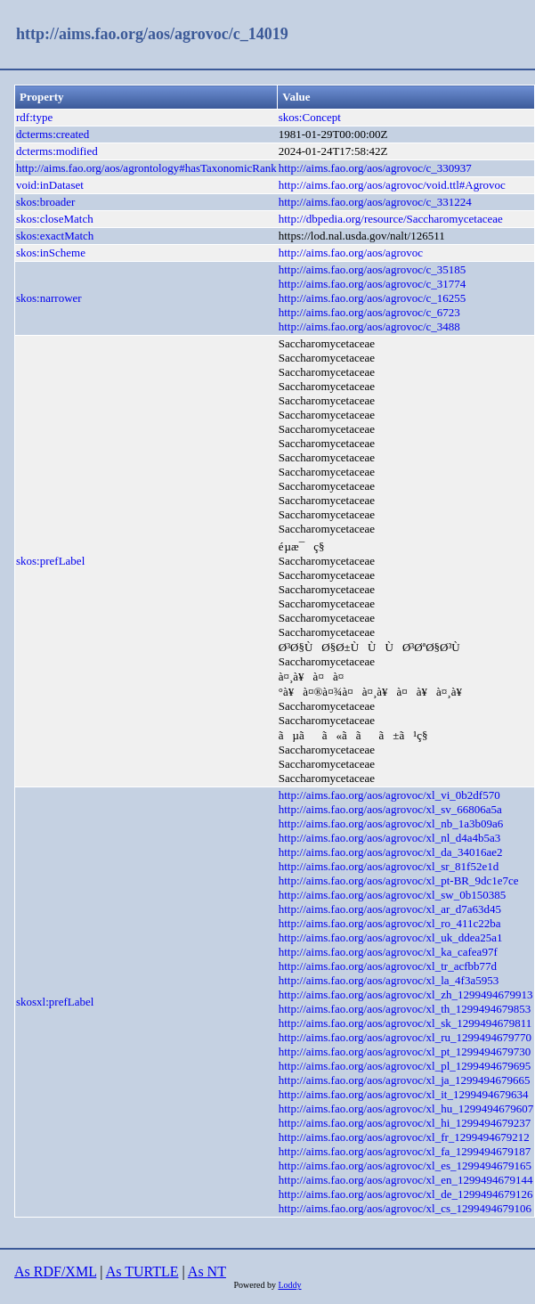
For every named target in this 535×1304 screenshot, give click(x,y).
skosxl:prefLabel (54, 1001)
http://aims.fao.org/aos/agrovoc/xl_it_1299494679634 (404, 1094)
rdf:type (34, 117)
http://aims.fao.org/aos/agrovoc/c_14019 (152, 34)
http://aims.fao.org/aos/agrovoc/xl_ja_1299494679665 (405, 1080)
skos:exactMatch (54, 235)
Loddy (289, 1285)
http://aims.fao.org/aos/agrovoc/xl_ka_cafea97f (388, 951)
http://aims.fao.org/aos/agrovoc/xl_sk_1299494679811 (405, 1023)
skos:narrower (49, 298)
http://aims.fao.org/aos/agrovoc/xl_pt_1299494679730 (405, 1051)
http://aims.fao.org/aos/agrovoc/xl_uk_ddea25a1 (391, 937)
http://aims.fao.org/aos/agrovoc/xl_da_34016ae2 (391, 852)
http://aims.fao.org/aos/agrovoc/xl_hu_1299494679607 (406, 1108)
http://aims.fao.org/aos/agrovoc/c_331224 (375, 201)
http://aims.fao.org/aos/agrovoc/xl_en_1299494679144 (406, 1179)
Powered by (255, 1285)
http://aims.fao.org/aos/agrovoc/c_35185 (372, 269)
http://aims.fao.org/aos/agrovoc (351, 252)
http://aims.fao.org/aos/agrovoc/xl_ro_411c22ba (390, 923)
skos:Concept (310, 117)
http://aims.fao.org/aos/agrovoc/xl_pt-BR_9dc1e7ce (399, 880)
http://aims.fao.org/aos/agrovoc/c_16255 (372, 298)
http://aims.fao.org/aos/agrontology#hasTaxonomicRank (146, 168)
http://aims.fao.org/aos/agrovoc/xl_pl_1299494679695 (405, 1065)
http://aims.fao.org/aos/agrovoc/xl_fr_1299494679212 (404, 1137)
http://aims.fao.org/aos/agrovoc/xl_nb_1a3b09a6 (391, 823)
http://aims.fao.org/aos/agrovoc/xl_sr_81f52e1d (389, 866)
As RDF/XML (55, 1271)
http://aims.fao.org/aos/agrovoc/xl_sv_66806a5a (390, 809)
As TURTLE (142, 1271)
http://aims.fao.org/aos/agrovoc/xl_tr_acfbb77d (388, 966)
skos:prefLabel (50, 560)
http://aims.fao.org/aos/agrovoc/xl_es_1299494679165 (405, 1165)
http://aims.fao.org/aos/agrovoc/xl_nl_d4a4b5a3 (390, 837)
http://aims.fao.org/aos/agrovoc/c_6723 (369, 312)
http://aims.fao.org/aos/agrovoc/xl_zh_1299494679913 (406, 994)
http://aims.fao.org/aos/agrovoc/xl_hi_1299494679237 (405, 1122)
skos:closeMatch (54, 218)
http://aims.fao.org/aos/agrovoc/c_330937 (375, 168)
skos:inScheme (50, 252)
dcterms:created (52, 134)
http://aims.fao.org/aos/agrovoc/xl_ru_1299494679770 (405, 1037)
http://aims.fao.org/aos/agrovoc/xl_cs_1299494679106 (405, 1208)
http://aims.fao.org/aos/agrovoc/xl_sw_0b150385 (392, 894)
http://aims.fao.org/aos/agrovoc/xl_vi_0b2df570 (389, 795)
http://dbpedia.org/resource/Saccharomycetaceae (391, 218)
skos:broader (45, 201)
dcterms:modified (57, 151)
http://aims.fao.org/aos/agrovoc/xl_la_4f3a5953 (389, 980)
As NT (207, 1271)
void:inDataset (50, 185)
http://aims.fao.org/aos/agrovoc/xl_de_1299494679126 (406, 1194)
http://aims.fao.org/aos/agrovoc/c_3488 (369, 326)
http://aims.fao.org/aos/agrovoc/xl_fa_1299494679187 (405, 1151)
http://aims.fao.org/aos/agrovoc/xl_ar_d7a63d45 (390, 909)
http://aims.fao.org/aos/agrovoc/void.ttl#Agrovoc (392, 185)
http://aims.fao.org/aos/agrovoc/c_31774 (372, 283)
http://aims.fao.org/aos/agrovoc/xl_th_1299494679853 (405, 1008)
